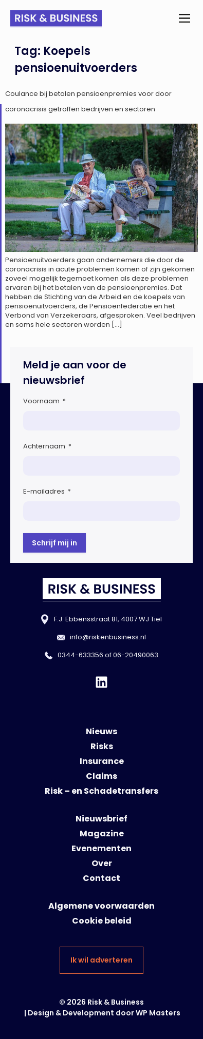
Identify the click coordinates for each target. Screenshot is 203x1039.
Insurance (102, 761)
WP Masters (158, 1013)
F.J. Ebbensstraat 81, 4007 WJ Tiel (108, 619)
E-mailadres (47, 491)
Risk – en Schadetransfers (101, 791)
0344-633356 (80, 655)
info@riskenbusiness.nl (108, 637)
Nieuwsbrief (101, 819)
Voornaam (44, 401)
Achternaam (47, 446)
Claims (101, 776)
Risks (101, 746)
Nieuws (101, 731)
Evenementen (101, 848)
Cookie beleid (102, 921)
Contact (101, 878)
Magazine (102, 833)
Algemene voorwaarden (101, 906)
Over (101, 863)
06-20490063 (135, 655)
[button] (184, 19)
